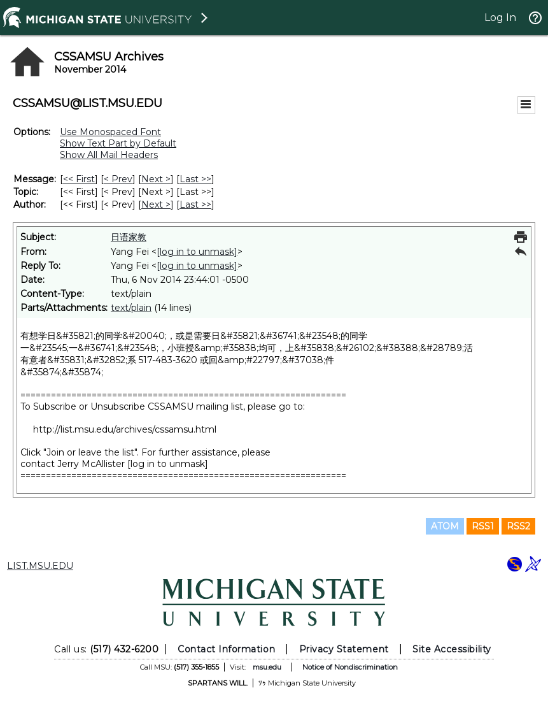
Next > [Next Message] (156, 179)
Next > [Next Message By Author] (156, 204)
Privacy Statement (344, 649)
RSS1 (483, 526)
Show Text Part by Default (118, 143)
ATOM (445, 526)
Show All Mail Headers (109, 155)
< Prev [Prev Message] (118, 179)
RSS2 (518, 526)
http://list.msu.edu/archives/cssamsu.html (124, 429)
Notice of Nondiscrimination (350, 667)
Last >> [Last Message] (195, 179)
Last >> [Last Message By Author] (195, 204)
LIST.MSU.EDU (40, 565)
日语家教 (128, 237)
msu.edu (267, 667)
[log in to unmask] (197, 251)
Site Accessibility (451, 649)
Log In (500, 17)
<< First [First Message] (79, 179)
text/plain (131, 307)
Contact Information (226, 649)
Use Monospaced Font (110, 132)
